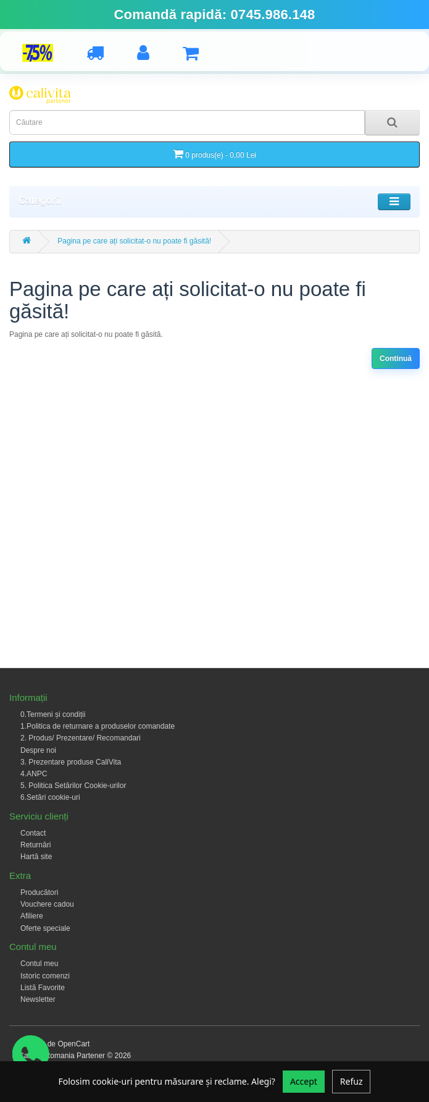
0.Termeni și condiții (52, 714)
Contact (33, 833)
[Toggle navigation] (394, 201)
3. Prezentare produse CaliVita (70, 762)
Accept (303, 1081)
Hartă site (36, 856)
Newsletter (38, 999)
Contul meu (39, 963)
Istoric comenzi (45, 976)
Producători (39, 892)
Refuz (351, 1081)
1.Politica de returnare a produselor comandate (97, 726)
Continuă (396, 358)
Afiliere (31, 916)
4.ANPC (33, 773)
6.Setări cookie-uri (50, 797)
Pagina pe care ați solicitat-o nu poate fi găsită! (134, 241)
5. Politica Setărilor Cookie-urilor (73, 785)
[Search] (392, 122)
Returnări (35, 845)
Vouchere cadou (47, 904)
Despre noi (38, 750)
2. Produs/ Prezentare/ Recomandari (80, 738)
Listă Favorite (42, 987)
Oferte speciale (45, 928)
